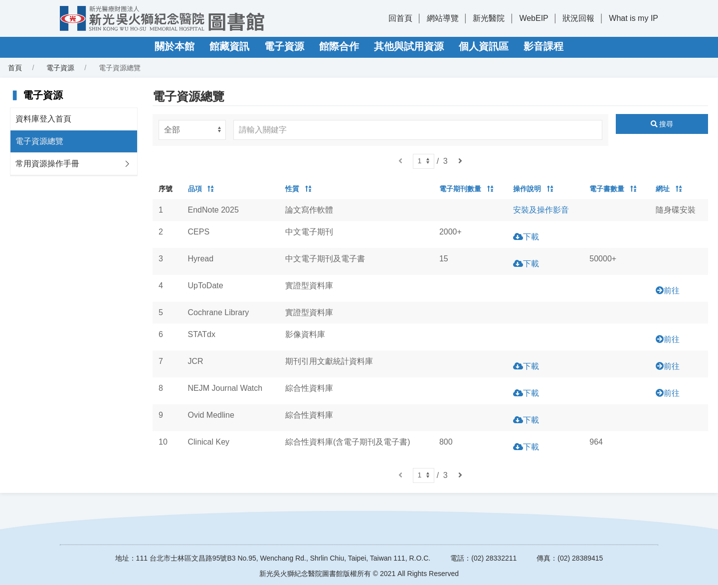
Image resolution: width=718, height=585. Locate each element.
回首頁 (400, 18)
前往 (672, 290)
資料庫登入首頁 (43, 119)
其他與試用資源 (409, 46)
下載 (531, 237)
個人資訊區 (484, 46)
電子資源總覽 (39, 141)
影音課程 (543, 46)
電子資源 (284, 46)
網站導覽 (443, 18)
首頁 (15, 68)
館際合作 (339, 46)
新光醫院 (489, 18)
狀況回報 (578, 18)
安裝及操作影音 (541, 210)
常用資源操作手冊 (47, 163)
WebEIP (533, 18)
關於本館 (174, 46)
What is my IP (633, 18)
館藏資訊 (229, 46)
